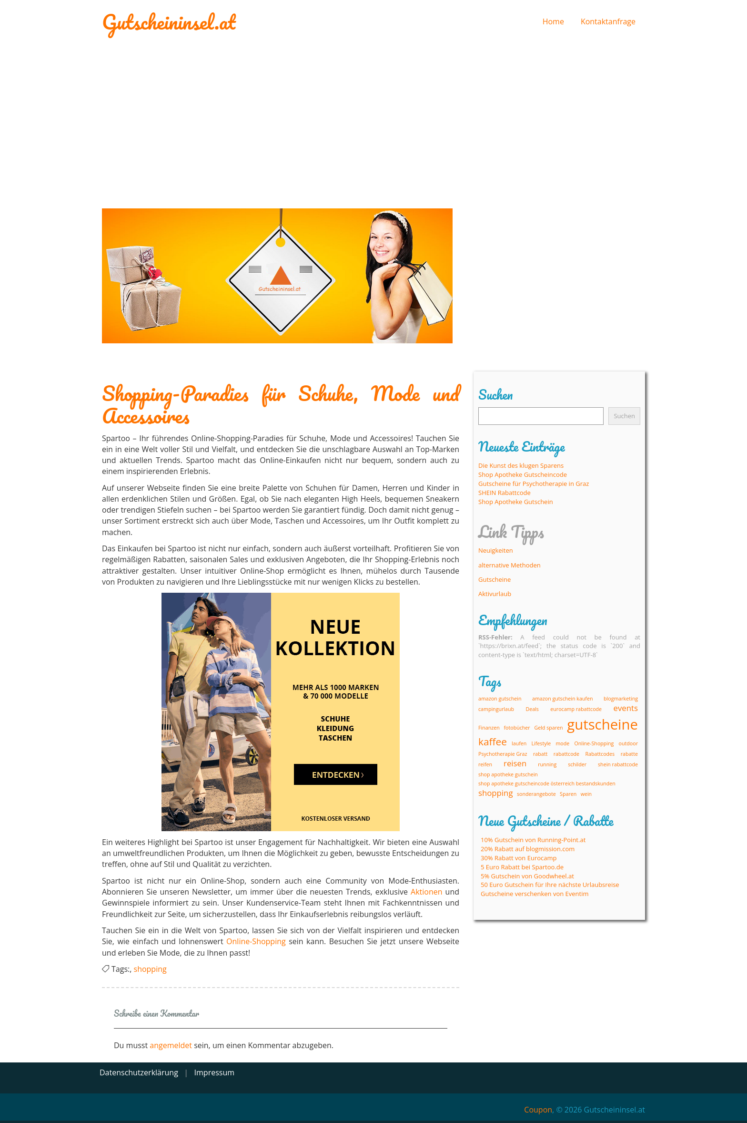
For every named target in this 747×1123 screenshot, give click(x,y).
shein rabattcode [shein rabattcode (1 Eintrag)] (618, 764)
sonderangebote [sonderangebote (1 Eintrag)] (536, 794)
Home (553, 21)
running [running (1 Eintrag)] (547, 764)
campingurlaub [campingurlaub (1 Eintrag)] (496, 709)
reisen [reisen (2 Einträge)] (515, 763)
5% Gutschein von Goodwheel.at (527, 876)
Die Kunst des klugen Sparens (521, 465)
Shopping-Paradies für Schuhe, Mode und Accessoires (280, 404)
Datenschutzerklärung (139, 1072)
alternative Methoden (509, 565)
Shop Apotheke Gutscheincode (522, 474)
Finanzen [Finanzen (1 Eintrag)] (489, 727)
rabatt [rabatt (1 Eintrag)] (540, 754)
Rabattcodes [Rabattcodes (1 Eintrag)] (600, 754)
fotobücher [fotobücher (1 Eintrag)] (517, 727)
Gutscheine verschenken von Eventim (535, 893)
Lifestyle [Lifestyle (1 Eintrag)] (541, 743)
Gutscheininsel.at (168, 21)
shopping (150, 969)
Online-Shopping (256, 941)
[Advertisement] (373, 120)
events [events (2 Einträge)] (626, 707)
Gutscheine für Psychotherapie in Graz (533, 483)
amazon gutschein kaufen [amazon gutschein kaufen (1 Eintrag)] (562, 698)
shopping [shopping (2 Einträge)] (495, 792)
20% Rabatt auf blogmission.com (528, 849)
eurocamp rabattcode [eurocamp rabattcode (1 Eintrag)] (576, 709)
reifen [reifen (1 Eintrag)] (485, 764)
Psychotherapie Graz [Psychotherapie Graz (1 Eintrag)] (502, 754)
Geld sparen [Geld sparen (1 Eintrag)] (548, 727)
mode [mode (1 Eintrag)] (562, 743)
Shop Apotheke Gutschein (515, 501)
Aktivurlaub (494, 593)
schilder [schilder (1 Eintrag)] (577, 764)
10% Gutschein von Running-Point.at (533, 839)
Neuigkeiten (495, 550)
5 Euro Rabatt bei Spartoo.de (522, 867)
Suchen (624, 416)
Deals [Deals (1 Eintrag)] (531, 709)
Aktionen (427, 891)
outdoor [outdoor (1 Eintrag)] (628, 743)
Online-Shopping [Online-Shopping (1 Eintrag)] (594, 743)
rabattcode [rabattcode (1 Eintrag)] (566, 754)
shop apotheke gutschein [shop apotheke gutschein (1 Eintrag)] (508, 774)
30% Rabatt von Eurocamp (519, 858)
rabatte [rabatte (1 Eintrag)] (629, 754)
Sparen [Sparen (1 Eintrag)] (568, 794)
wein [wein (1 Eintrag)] (586, 794)
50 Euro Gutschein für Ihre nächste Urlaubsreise (550, 884)
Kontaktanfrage (608, 21)
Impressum (214, 1072)
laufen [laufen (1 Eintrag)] (519, 743)
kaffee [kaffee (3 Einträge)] (492, 741)
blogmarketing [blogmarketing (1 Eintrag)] (621, 698)
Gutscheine (494, 579)
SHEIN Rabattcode (504, 492)
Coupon (538, 1109)
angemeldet (171, 1045)
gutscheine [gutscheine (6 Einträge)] (602, 724)
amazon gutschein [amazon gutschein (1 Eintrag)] (499, 698)
